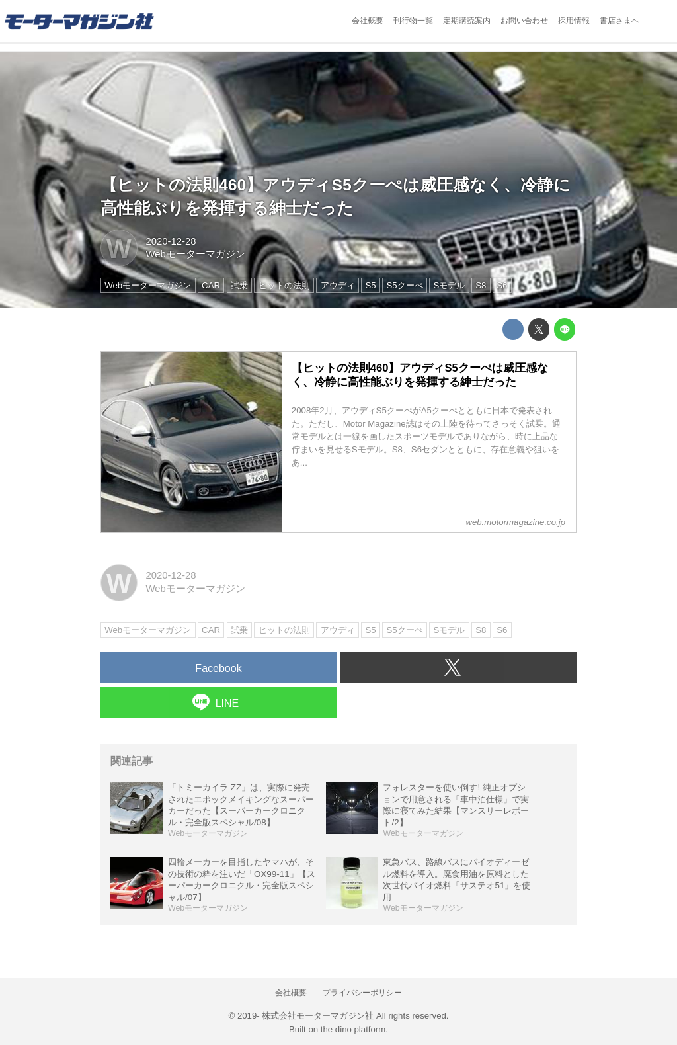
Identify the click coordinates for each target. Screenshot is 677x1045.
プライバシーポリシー (362, 992)
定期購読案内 (467, 20)
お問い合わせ (524, 20)
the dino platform (353, 1029)
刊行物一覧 (413, 20)
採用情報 (574, 20)
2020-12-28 (170, 241)
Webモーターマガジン (195, 254)
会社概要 (367, 20)
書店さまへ (619, 20)
